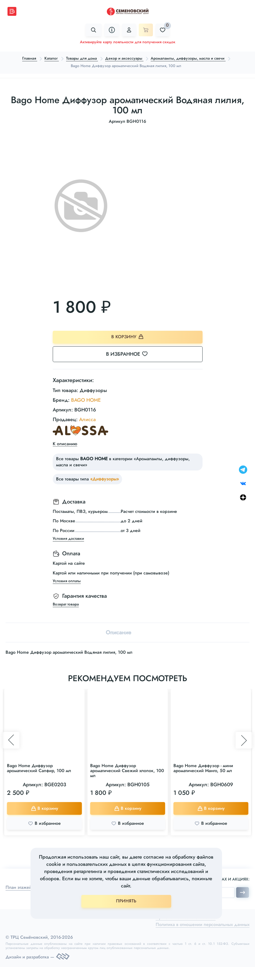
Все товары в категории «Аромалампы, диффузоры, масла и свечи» (123, 461)
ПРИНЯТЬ (126, 901)
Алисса (87, 419)
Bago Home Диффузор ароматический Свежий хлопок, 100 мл (127, 770)
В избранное (130, 354)
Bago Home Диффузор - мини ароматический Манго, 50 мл (203, 768)
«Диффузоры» (104, 479)
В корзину (127, 337)
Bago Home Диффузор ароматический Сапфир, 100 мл (39, 768)
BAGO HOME (86, 400)
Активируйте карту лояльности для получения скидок (127, 42)
